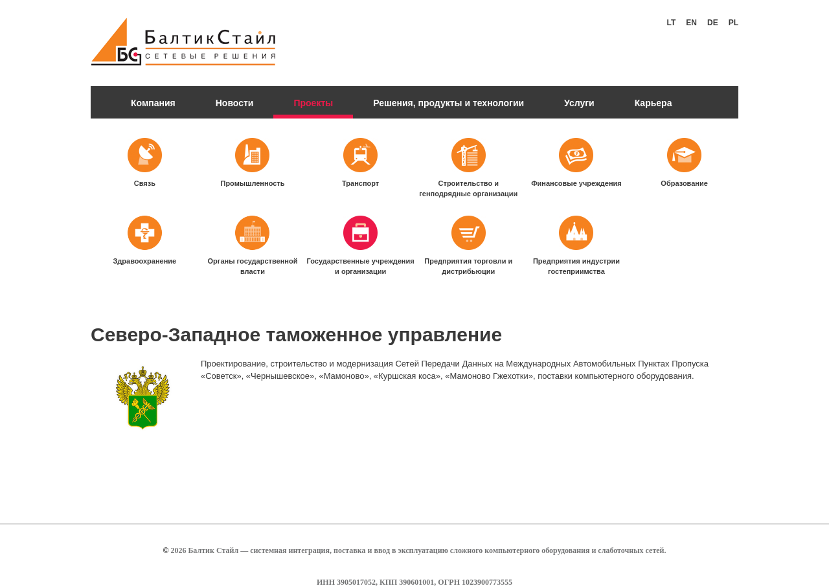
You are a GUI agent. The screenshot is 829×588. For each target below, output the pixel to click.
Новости (235, 103)
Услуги (579, 103)
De (712, 22)
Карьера (653, 103)
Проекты (313, 103)
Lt (671, 22)
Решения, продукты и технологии (448, 103)
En (691, 22)
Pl (733, 22)
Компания (153, 103)
